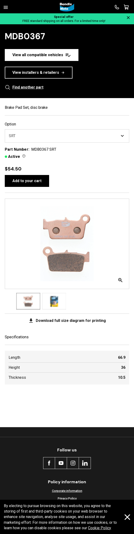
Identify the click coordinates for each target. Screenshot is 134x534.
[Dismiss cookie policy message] (127, 517)
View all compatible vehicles (41, 55)
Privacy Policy (67, 498)
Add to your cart (26, 181)
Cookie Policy (99, 528)
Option (10, 124)
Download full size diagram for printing (67, 321)
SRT (67, 136)
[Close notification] (128, 17)
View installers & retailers (38, 72)
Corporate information (67, 491)
